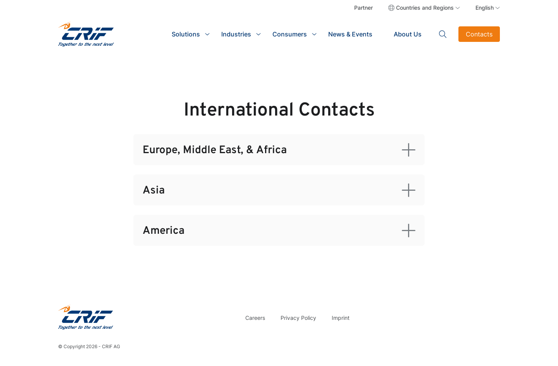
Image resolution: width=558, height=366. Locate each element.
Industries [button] (236, 34)
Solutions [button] (186, 34)
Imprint (341, 317)
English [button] (484, 7)
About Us (408, 34)
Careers (255, 317)
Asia (154, 191)
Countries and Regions (425, 7)
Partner (363, 7)
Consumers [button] (289, 34)
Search (443, 34)
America (163, 231)
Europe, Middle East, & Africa (215, 150)
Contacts (479, 34)
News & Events (350, 34)
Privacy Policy (298, 317)
